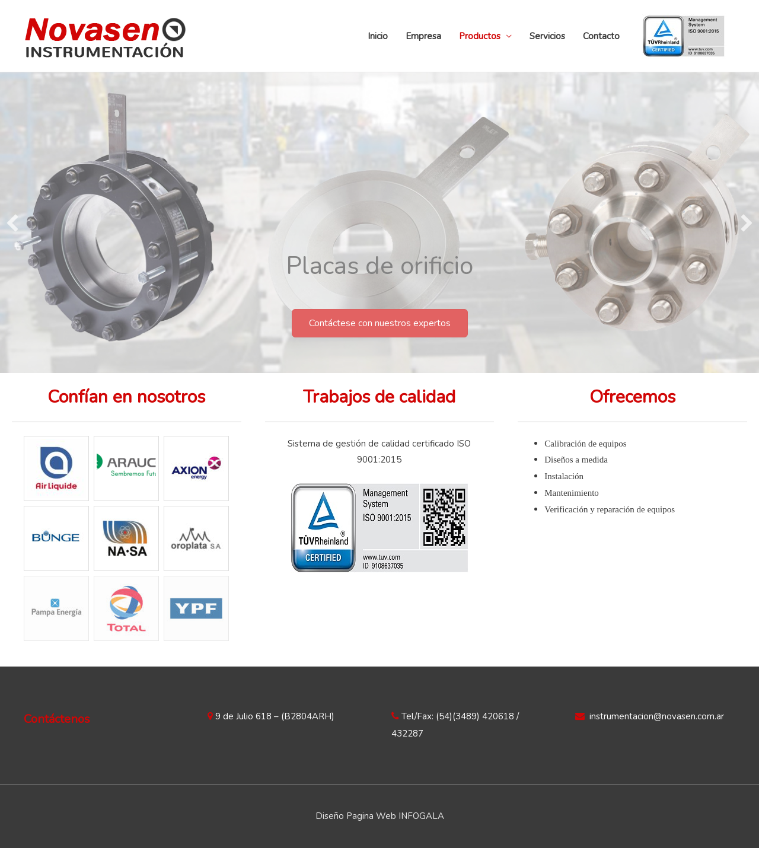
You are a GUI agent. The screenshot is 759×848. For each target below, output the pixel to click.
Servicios (547, 36)
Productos (479, 36)
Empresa (423, 36)
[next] (746, 222)
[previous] (12, 222)
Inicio (378, 36)
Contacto (601, 36)
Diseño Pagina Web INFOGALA (379, 816)
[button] (380, 323)
